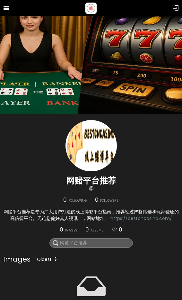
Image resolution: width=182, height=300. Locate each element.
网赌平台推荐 (91, 180)
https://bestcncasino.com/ (141, 218)
